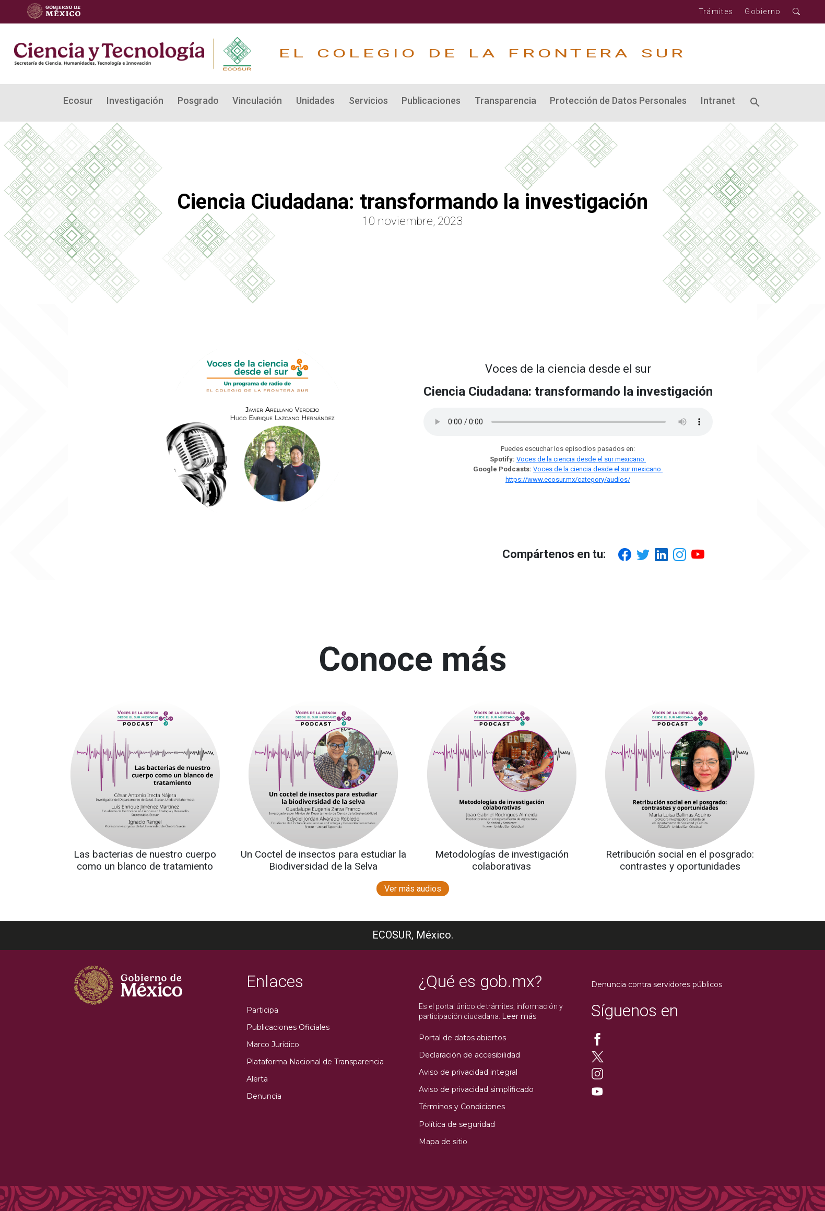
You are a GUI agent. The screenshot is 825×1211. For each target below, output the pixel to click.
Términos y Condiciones (462, 1106)
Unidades (315, 100)
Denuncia (263, 1096)
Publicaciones (431, 100)
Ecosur (78, 100)
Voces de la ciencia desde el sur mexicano (581, 459)
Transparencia (505, 100)
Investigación (135, 100)
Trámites (716, 11)
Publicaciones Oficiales (287, 1027)
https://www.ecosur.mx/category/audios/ (567, 479)
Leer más (519, 1016)
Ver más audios (412, 889)
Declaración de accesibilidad (469, 1055)
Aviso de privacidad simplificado (476, 1089)
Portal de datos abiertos (462, 1037)
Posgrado (198, 100)
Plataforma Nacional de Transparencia (315, 1061)
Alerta (257, 1079)
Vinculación (257, 100)
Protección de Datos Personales (618, 100)
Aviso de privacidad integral (468, 1072)
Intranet (718, 100)
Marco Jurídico (272, 1044)
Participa (262, 1010)
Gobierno (763, 11)
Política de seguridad (457, 1124)
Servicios (368, 100)
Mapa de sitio (443, 1141)
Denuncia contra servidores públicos (656, 984)
